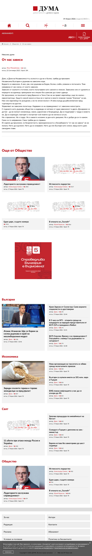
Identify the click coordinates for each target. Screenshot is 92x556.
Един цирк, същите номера (16, 222)
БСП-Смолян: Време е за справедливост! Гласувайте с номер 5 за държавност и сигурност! (68, 338)
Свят (5, 409)
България (8, 299)
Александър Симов (15, 186)
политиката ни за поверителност (66, 548)
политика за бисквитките (43, 548)
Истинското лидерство (59, 184)
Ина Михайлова (13, 68)
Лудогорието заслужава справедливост (22, 184)
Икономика (10, 356)
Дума (10, 339)
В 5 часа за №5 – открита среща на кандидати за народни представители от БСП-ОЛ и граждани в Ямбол (68, 322)
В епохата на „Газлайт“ (59, 222)
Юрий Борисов (59, 224)
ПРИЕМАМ (8, 552)
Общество (15, 44)
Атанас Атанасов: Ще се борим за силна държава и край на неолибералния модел (21, 334)
